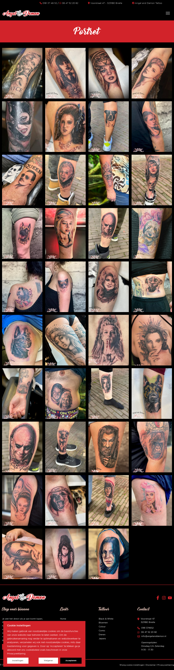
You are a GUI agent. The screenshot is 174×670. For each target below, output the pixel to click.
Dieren (102, 634)
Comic (102, 630)
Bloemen (103, 622)
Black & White (106, 618)
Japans (102, 638)
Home (63, 618)
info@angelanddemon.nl (153, 636)
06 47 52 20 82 (68, 3)
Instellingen (17, 660)
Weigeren (48, 660)
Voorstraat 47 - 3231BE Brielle (105, 3)
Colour (102, 626)
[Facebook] (158, 598)
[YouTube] (170, 598)
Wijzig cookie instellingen (132, 665)
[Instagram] (164, 598)
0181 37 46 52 (48, 3)
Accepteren (71, 660)
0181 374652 (147, 627)
